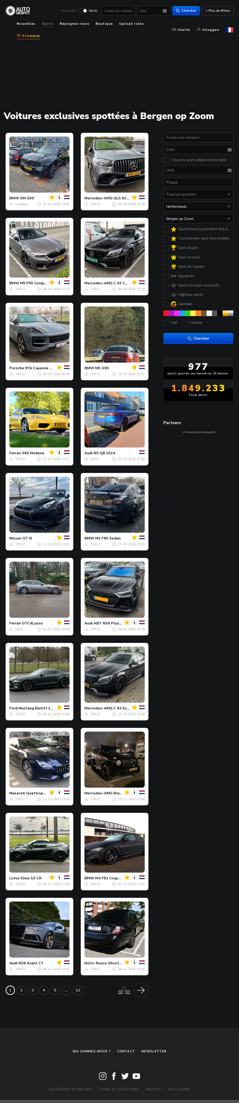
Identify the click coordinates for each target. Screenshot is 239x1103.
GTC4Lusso (32, 623)
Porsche (16, 368)
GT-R (27, 538)
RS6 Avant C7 (30, 963)
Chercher (186, 10)
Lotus (14, 878)
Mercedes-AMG (98, 198)
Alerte (181, 30)
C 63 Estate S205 (129, 708)
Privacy (153, 1089)
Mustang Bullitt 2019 (37, 708)
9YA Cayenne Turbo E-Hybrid (51, 368)
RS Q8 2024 (104, 453)
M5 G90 (102, 368)
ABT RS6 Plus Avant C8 (115, 623)
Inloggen (208, 30)
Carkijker (21, 204)
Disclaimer (179, 1089)
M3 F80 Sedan (108, 538)
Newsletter (153, 1051)
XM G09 (27, 198)
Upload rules (131, 23)
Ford (13, 708)
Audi (88, 453)
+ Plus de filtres (217, 10)
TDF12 (95, 204)
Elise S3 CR (31, 878)
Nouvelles (69, 10)
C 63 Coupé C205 (128, 283)
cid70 (94, 459)
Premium (28, 36)
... (66, 990)
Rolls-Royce (95, 963)
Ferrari (15, 453)
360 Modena (33, 453)
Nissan (15, 538)
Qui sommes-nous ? (92, 1051)
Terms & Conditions (118, 1089)
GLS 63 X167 (125, 198)
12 (78, 990)
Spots (93, 10)
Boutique (104, 23)
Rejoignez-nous (74, 23)
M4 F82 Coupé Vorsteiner (118, 878)
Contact (126, 1051)
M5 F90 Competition (38, 283)
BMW (14, 198)
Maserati (17, 793)
